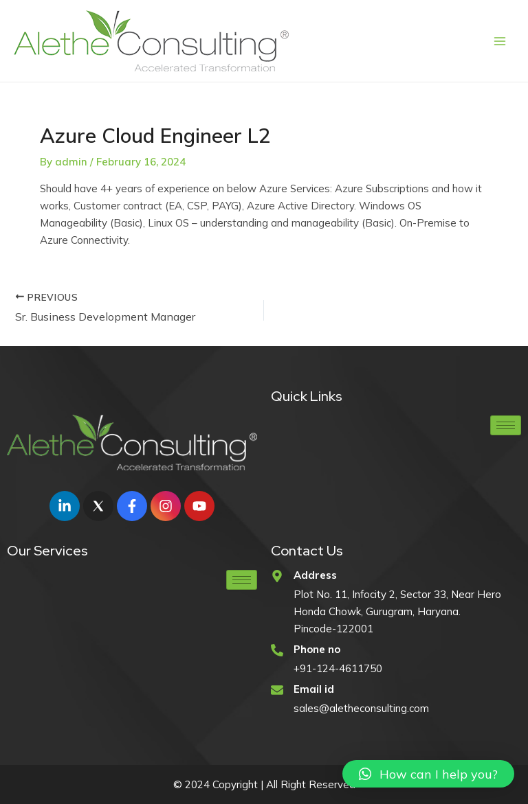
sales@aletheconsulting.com (361, 708)
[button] (428, 774)
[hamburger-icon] (505, 425)
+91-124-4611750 (338, 668)
